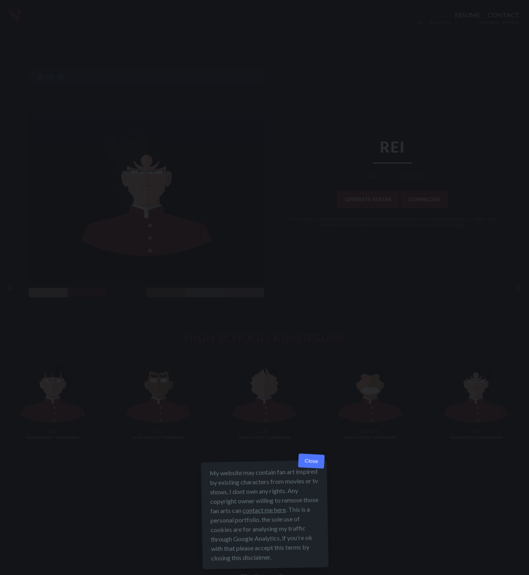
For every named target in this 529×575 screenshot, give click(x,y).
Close (311, 461)
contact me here (264, 510)
